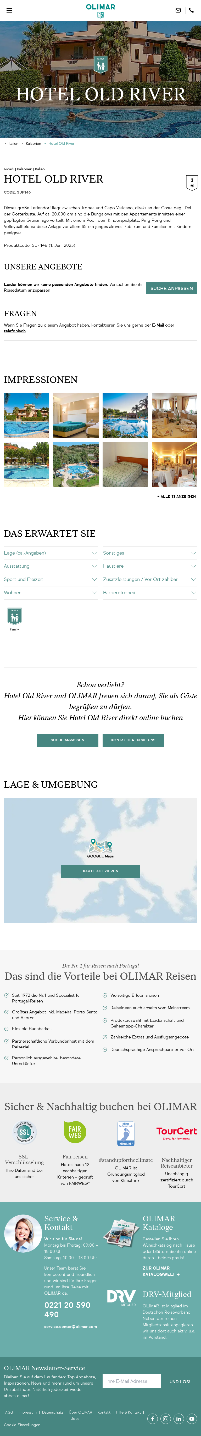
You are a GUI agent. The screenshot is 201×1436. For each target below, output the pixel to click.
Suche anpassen (171, 288)
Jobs (75, 1419)
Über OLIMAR (80, 1412)
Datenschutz (52, 1412)
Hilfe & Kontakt (128, 1412)
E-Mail (158, 325)
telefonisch (15, 330)
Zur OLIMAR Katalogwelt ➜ (161, 1271)
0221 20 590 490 (67, 1310)
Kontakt (104, 1412)
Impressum (28, 1412)
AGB (9, 1412)
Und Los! (180, 1381)
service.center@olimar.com (70, 1326)
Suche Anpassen (67, 740)
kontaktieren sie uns (133, 740)
